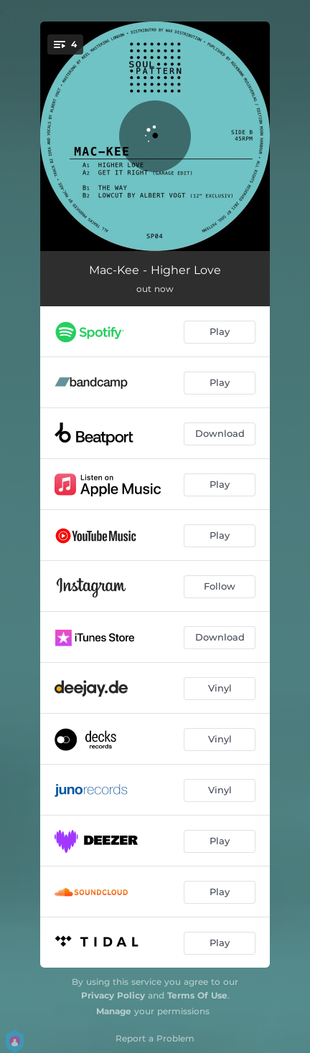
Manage (113, 1011)
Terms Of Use (197, 995)
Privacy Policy (113, 995)
